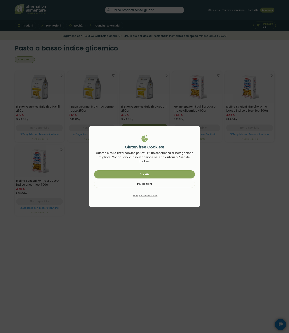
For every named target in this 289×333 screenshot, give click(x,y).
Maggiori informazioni (145, 195)
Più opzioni (144, 183)
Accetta (144, 174)
